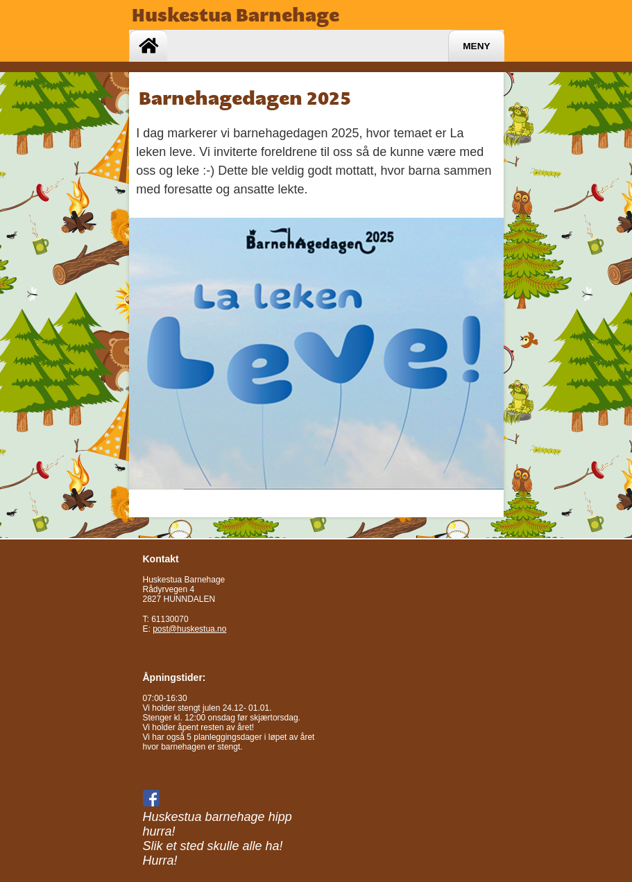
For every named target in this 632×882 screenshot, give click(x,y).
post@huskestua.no (189, 629)
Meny (476, 46)
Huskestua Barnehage (235, 15)
